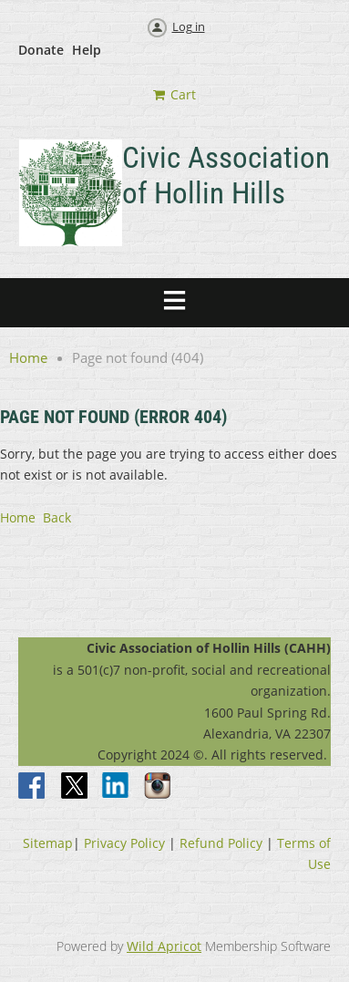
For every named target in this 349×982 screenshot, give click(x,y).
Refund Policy (221, 843)
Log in (188, 26)
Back (57, 517)
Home (28, 357)
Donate (41, 49)
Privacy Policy (124, 843)
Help (86, 49)
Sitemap (48, 843)
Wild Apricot (164, 946)
